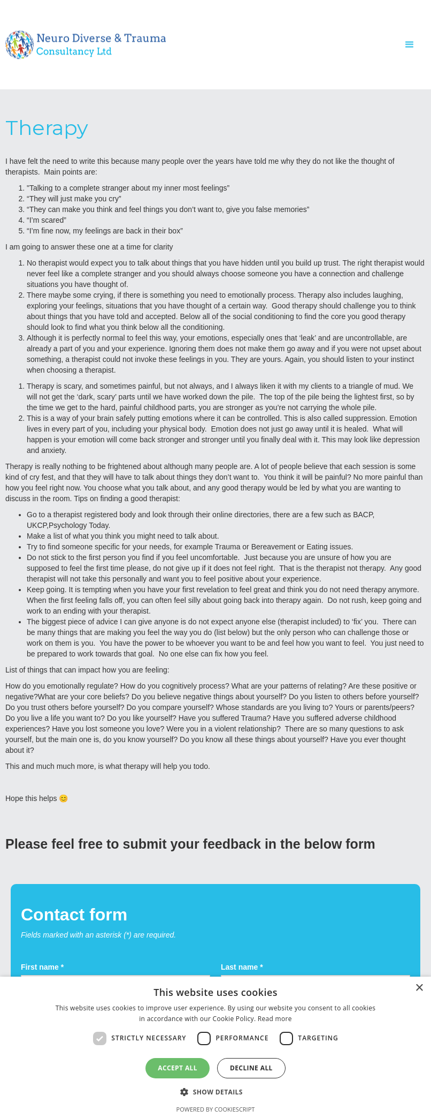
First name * (42, 967)
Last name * (242, 967)
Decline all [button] (251, 1067)
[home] (85, 45)
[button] (410, 44)
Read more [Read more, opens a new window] (275, 1018)
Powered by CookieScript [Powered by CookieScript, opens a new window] (215, 1109)
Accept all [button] (177, 1067)
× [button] (419, 988)
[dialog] (215, 1047)
